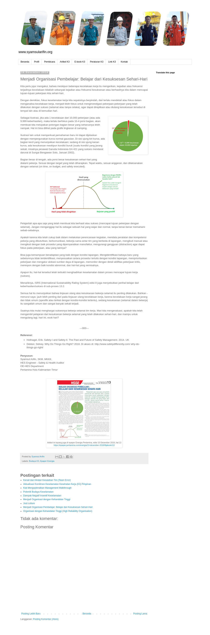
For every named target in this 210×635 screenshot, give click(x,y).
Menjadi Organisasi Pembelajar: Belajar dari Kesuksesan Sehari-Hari (58, 507)
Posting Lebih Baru (30, 613)
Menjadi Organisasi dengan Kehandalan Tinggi (46, 499)
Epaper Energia (47, 461)
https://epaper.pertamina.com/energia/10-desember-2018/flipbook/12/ (84, 445)
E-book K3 (79, 61)
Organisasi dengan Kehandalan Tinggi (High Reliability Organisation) (57, 511)
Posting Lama (140, 613)
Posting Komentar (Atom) (46, 619)
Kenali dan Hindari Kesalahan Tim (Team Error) (47, 480)
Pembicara (49, 61)
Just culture (29, 503)
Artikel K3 (64, 61)
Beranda (25, 61)
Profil (36, 61)
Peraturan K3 (96, 61)
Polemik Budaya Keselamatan (38, 492)
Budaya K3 (34, 461)
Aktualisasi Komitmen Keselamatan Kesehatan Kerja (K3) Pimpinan (57, 484)
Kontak (124, 61)
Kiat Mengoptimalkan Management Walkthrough (47, 488)
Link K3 (112, 61)
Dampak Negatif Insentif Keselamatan (42, 495)
